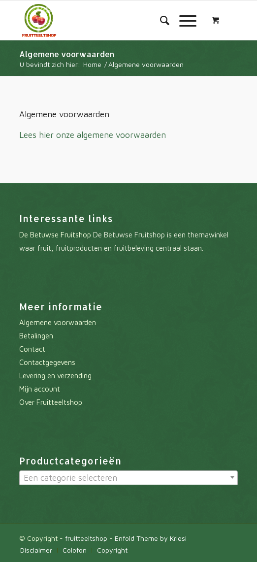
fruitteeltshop (86, 538)
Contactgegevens (47, 362)
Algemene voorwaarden (66, 54)
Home (92, 64)
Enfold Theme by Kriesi (151, 538)
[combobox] (128, 478)
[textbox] (128, 478)
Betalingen (36, 335)
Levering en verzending (55, 375)
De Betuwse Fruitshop (55, 235)
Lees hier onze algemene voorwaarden (92, 135)
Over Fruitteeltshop (50, 402)
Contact (32, 349)
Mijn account (39, 389)
